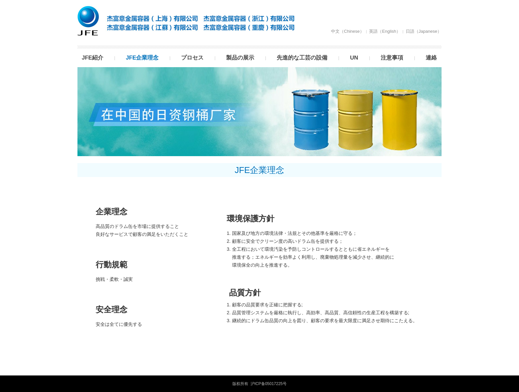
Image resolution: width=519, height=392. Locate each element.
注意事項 (392, 58)
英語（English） (385, 31)
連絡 (431, 58)
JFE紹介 (92, 58)
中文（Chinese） (347, 31)
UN (354, 58)
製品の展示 (240, 58)
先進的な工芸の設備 (302, 58)
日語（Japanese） (424, 31)
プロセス (192, 58)
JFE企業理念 (142, 58)
